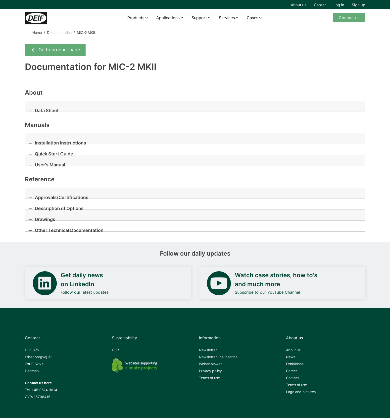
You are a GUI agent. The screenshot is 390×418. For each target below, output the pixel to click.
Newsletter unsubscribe (218, 357)
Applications (168, 17)
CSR (115, 350)
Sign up (358, 4)
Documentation (59, 32)
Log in (339, 4)
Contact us (349, 17)
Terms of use (209, 378)
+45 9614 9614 (44, 390)
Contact (292, 378)
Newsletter (208, 350)
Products (135, 17)
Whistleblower (210, 364)
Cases (252, 17)
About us (298, 4)
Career (320, 4)
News (290, 357)
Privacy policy (210, 371)
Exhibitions (294, 364)
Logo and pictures (301, 392)
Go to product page (55, 50)
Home (37, 32)
